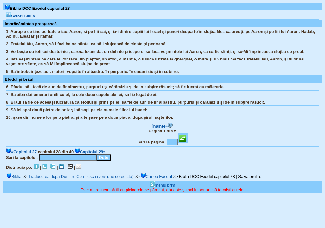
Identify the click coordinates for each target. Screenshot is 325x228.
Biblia (14, 176)
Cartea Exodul (156, 176)
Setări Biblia (20, 16)
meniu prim (162, 185)
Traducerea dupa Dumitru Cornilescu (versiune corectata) (81, 176)
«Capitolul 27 (21, 151)
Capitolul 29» (90, 151)
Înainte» (162, 126)
